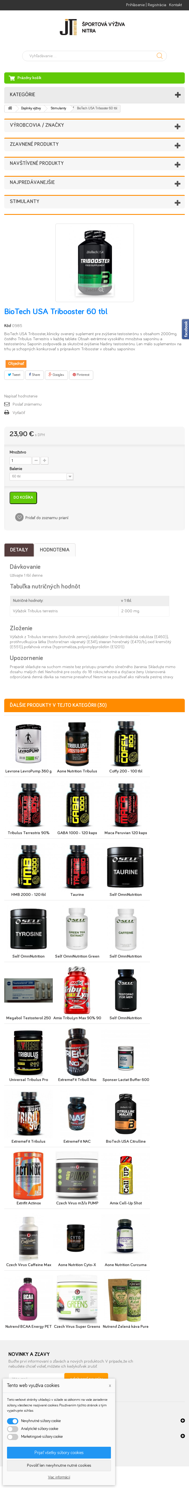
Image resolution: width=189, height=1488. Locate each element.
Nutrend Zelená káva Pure (126, 1326)
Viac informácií (59, 1477)
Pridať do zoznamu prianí (46, 518)
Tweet (14, 375)
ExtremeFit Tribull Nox (77, 1080)
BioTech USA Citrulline (126, 1141)
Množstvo (18, 452)
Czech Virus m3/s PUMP (77, 1203)
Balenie (16, 469)
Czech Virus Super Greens (77, 1326)
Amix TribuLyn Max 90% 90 (77, 1018)
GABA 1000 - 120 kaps (77, 833)
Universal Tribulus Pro (28, 1080)
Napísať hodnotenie (20, 396)
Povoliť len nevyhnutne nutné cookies (59, 1465)
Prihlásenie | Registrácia (146, 5)
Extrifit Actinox (29, 1203)
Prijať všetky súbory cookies (59, 1452)
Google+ (56, 375)
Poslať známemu (27, 404)
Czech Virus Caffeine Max (28, 1265)
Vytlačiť (19, 413)
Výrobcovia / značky (37, 125)
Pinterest (81, 375)
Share (34, 375)
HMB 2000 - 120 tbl (28, 895)
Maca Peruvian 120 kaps (125, 833)
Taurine (77, 895)
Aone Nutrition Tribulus (77, 771)
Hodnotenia (55, 550)
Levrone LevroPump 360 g (28, 771)
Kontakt (175, 5)
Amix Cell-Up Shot (126, 1203)
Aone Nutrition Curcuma (126, 1265)
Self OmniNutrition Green (77, 956)
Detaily (19, 550)
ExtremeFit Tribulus (28, 1141)
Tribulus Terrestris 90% (28, 833)
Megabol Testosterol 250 (28, 1018)
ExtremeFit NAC (77, 1141)
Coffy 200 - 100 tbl (125, 771)
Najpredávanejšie (32, 182)
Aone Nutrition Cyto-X (77, 1265)
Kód (7, 326)
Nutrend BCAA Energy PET (28, 1326)
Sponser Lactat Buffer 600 (126, 1080)
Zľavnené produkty (34, 144)
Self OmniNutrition (126, 895)
